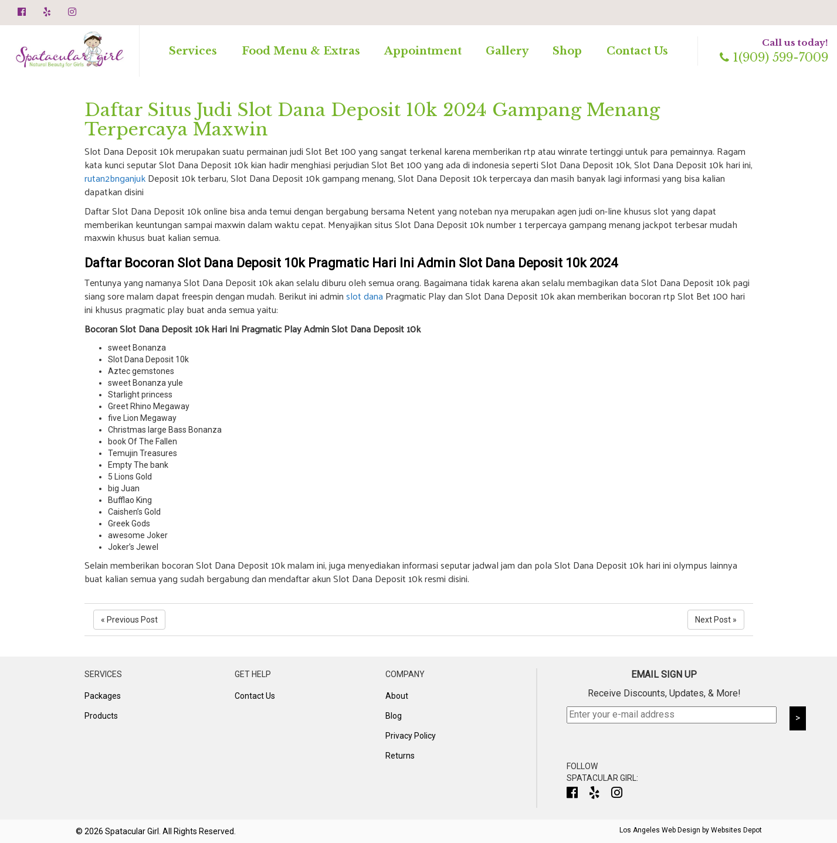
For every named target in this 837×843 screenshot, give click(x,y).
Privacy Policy (410, 735)
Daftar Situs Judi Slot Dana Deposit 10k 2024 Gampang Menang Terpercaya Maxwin (372, 119)
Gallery (507, 51)
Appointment (423, 51)
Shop (567, 51)
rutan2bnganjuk (114, 177)
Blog (393, 715)
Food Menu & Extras (301, 51)
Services (193, 51)
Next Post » (716, 619)
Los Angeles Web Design (659, 830)
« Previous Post (129, 619)
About (396, 696)
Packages (102, 696)
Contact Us (637, 51)
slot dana (364, 295)
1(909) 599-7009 (774, 57)
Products (101, 715)
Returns (400, 755)
